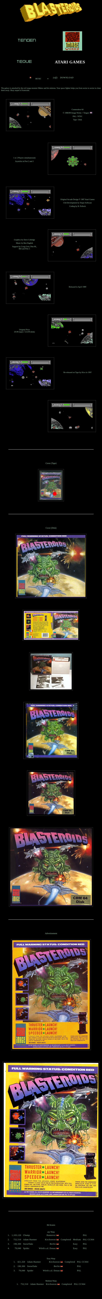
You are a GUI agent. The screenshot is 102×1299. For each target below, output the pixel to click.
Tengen (86, 113)
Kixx (83, 372)
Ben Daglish (28, 243)
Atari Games (90, 199)
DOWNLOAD (66, 77)
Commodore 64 (78, 109)
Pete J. (27, 249)
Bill (20, 249)
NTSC (79, 116)
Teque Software (86, 203)
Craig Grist (25, 247)
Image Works (76, 113)
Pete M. (33, 247)
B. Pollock (82, 206)
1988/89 (68, 113)
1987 (83, 199)
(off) (55, 77)
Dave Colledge (29, 240)
